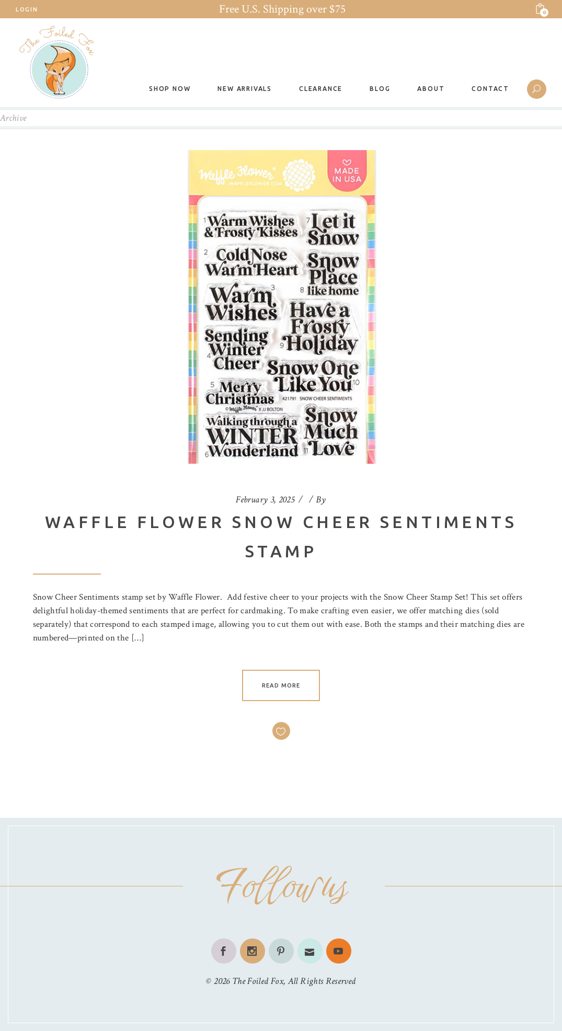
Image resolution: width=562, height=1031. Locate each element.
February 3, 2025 (265, 500)
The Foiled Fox (257, 981)
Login (27, 9)
